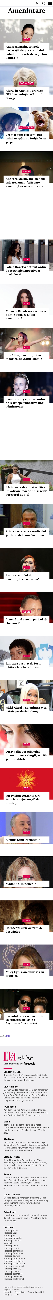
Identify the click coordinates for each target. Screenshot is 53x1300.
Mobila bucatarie (11, 1197)
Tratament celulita (16, 1115)
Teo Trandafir (22, 1092)
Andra (28, 1095)
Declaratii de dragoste (24, 1080)
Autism (16, 1205)
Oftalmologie (28, 1147)
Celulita (36, 1112)
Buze (30, 1112)
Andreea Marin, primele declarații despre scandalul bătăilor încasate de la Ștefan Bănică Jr (26, 52)
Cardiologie (16, 1147)
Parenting (43, 1200)
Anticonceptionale (35, 1145)
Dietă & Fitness (12, 1156)
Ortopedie (18, 1150)
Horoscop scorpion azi (14, 1261)
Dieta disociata (24, 1165)
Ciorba (21, 1177)
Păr (5, 1110)
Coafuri (34, 1110)
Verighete (16, 1130)
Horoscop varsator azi (14, 1266)
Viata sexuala (28, 1075)
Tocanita (22, 1180)
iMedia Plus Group (30, 1287)
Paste (15, 1177)
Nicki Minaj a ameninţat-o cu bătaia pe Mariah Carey (26, 709)
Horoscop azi (10, 1235)
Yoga (39, 1160)
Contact (16, 1294)
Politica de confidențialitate (14, 1292)
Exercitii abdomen (30, 1162)
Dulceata (13, 1180)
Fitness (12, 1160)
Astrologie (8, 1243)
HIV (11, 1150)
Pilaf (31, 1182)
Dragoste (8, 1075)
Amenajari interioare (29, 1197)
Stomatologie (10, 1145)
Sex (20, 1077)
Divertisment (26, 127)
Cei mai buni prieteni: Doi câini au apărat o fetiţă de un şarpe (26, 138)
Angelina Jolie (35, 1092)
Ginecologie (40, 1142)
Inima (21, 1142)
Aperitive (8, 1182)
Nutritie (42, 1162)
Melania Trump (23, 1097)
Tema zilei (35, 1215)
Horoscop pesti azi (12, 1268)
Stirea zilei (25, 1215)
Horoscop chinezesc (13, 1240)
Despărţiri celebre (22, 1218)
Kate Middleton (26, 1089)
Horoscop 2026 (11, 1230)
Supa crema (40, 1180)
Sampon (23, 1112)
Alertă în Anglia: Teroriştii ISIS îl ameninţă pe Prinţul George (24, 94)
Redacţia (7, 1294)
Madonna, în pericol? (21, 884)
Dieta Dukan (22, 1160)
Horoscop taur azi (12, 1256)
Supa (6, 1180)
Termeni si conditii (35, 1292)
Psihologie (29, 1142)
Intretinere (8, 1162)
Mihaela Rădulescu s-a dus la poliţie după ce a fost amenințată (26, 314)
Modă (7, 1121)
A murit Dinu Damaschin (23, 840)
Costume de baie (11, 1127)
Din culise (8, 1215)
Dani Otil (14, 1095)
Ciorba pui (18, 1185)
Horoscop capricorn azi (14, 1258)
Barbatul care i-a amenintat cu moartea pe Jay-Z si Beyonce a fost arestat (25, 1019)
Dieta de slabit (10, 1165)
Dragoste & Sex (12, 1071)
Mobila (43, 1197)
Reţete (7, 1174)
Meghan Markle (11, 1089)
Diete (6, 1160)
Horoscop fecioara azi (13, 1253)
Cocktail (30, 1180)
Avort (37, 1147)
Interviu (16, 1215)
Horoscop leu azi (11, 1271)
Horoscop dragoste (12, 1238)
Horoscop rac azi (11, 1248)
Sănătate (9, 1139)
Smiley (22, 1095)
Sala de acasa (20, 1168)
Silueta (35, 1165)
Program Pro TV (11, 1100)
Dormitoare (18, 1200)
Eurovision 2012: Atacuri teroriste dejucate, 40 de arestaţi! (23, 799)
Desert (16, 1182)
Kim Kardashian (40, 1089)
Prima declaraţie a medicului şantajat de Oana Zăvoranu (26, 533)
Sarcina (7, 1142)
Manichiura (13, 1112)
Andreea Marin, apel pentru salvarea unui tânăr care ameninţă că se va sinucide (25, 182)
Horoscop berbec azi (13, 1276)
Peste (27, 1177)
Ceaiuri (14, 1142)
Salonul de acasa (33, 1115)
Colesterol (21, 1145)
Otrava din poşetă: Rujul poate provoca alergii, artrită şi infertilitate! (26, 755)
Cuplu (26, 920)
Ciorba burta (29, 1185)
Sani (5, 1112)
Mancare (8, 1177)
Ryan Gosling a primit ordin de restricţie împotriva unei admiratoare (25, 402)
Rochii (10, 1110)
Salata (38, 1177)
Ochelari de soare (29, 1130)
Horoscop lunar (11, 1245)
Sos (32, 1177)
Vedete (26, 171)
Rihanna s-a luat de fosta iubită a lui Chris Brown (23, 665)
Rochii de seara (17, 1124)
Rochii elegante (34, 1127)
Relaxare (33, 1160)
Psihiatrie (28, 1150)
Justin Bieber (9, 1097)
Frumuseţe (10, 1106)
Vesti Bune (36, 1218)
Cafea (44, 1177)
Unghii (17, 1110)
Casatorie (14, 1077)
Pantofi (23, 1127)
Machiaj (42, 1110)
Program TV (36, 1097)
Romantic (17, 1075)
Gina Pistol (42, 1095)
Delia (34, 1095)
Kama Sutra (28, 1077)
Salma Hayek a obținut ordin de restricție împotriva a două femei (26, 270)
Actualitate (26, 83)
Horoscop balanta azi (13, 1273)
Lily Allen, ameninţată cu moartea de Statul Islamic (24, 357)
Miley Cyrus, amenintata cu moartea (25, 973)
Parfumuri (25, 1110)
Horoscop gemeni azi (13, 1250)
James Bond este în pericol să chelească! (26, 621)
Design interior (31, 1200)
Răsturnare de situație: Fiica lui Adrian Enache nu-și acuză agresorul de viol (26, 490)
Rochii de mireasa (33, 1124)
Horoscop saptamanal (14, 1279)
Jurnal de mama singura (14, 1202)
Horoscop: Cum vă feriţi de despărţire (24, 929)
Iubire (6, 1077)
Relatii (38, 1075)
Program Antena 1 (27, 1100)
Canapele (8, 1200)
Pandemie (11, 1220)
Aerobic (17, 1162)
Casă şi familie (12, 1194)
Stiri (26, 39)
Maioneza (24, 1182)
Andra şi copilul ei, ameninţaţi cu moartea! (22, 577)
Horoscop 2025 (11, 1232)
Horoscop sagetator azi (14, 1263)
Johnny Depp (9, 1092)
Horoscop (9, 1227)
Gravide (29, 1202)
